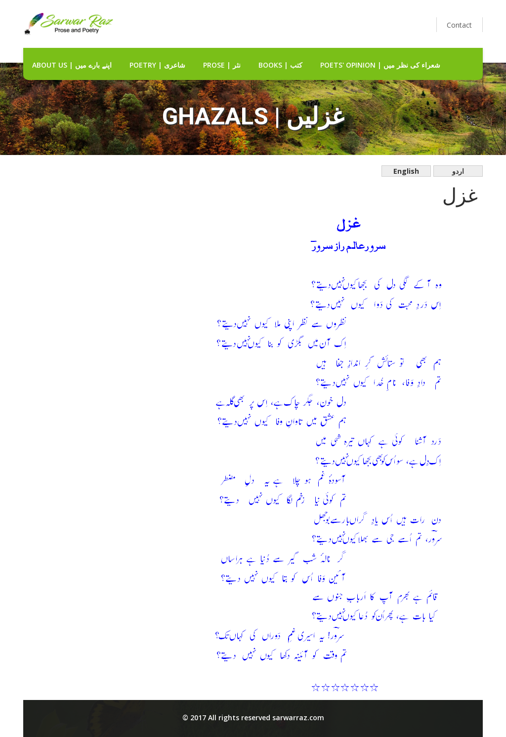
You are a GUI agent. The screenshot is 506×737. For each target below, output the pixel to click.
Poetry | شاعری (157, 65)
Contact (459, 25)
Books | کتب (280, 65)
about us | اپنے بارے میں (72, 65)
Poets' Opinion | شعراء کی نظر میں (380, 65)
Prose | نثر (222, 65)
